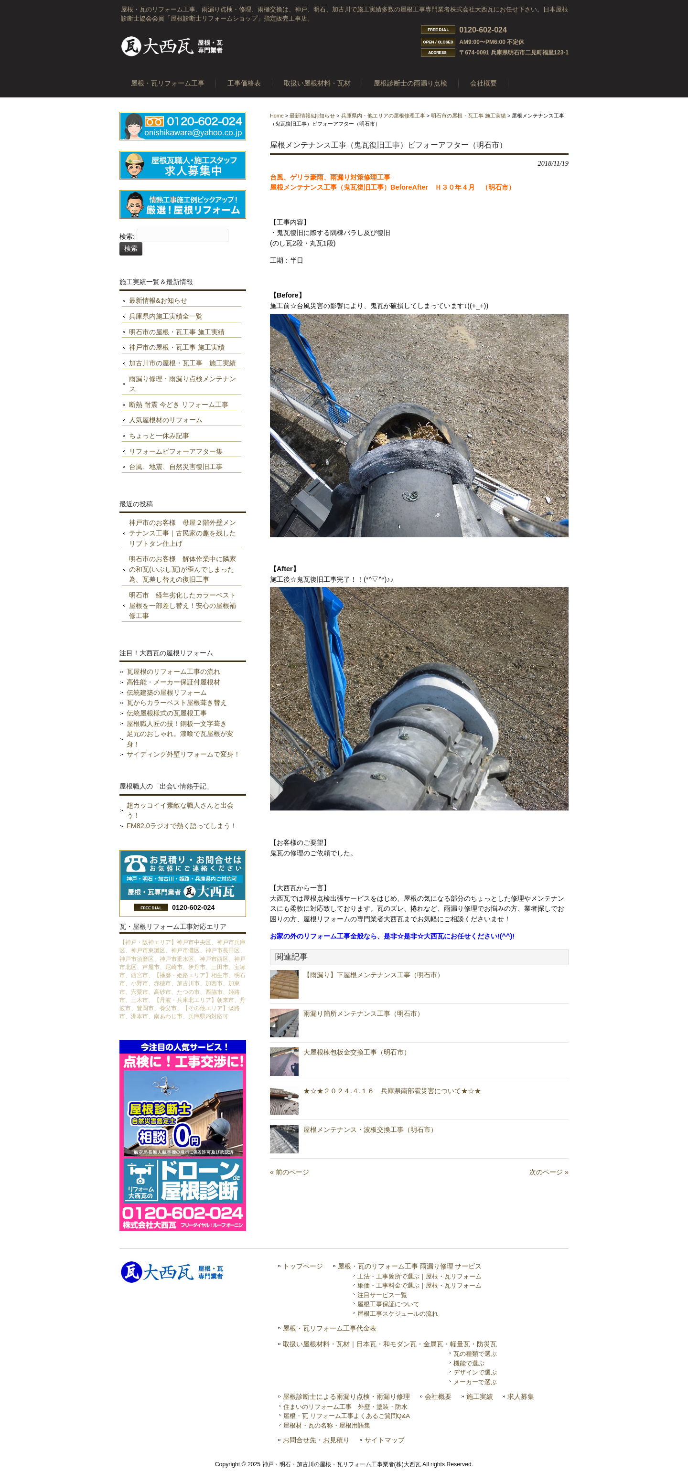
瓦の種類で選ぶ (475, 1353)
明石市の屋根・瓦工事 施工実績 (468, 115)
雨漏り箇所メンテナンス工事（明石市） (363, 1013)
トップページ (303, 1266)
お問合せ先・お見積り (316, 1440)
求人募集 (520, 1396)
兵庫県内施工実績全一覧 (166, 316)
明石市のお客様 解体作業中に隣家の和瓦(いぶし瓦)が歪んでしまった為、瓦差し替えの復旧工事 (182, 569)
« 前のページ (289, 1172)
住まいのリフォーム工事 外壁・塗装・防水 (345, 1406)
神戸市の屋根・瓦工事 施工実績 (177, 347)
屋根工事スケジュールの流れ (397, 1313)
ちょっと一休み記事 (159, 435)
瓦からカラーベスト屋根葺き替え (177, 702)
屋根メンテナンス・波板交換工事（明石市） (370, 1129)
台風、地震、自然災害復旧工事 (176, 466)
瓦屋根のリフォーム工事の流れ (173, 671)
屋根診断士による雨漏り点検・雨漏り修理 (346, 1396)
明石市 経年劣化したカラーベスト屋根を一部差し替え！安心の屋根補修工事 (182, 605)
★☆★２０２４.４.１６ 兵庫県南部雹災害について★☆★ (392, 1091)
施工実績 (479, 1396)
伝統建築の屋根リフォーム (167, 692)
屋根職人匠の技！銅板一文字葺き (177, 723)
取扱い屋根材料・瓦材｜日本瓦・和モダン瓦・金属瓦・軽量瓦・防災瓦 (390, 1344)
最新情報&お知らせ (312, 115)
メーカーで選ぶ (475, 1382)
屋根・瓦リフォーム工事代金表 (329, 1328)
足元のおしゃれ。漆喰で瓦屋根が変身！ (180, 739)
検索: (127, 237)
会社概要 (438, 1396)
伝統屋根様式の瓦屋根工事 (167, 713)
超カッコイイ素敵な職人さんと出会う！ (180, 810)
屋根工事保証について (388, 1304)
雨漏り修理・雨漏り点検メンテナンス (182, 384)
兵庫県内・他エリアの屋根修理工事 (383, 115)
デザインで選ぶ (475, 1372)
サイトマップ (385, 1440)
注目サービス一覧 (382, 1295)
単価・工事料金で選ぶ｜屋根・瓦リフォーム (419, 1285)
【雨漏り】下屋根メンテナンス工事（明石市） (373, 975)
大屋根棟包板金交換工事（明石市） (356, 1052)
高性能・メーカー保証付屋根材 (173, 682)
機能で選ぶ (468, 1363)
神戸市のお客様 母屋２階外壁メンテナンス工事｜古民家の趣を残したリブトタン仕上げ (182, 533)
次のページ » (549, 1172)
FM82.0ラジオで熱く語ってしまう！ (182, 826)
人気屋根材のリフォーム (166, 420)
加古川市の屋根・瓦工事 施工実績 (182, 363)
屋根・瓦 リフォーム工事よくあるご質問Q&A (346, 1415)
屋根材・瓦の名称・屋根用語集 (326, 1425)
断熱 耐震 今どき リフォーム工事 (178, 404)
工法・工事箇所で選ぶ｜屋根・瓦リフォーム (419, 1276)
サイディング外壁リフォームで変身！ (183, 754)
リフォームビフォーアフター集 (176, 451)
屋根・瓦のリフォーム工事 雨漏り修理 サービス (410, 1266)
